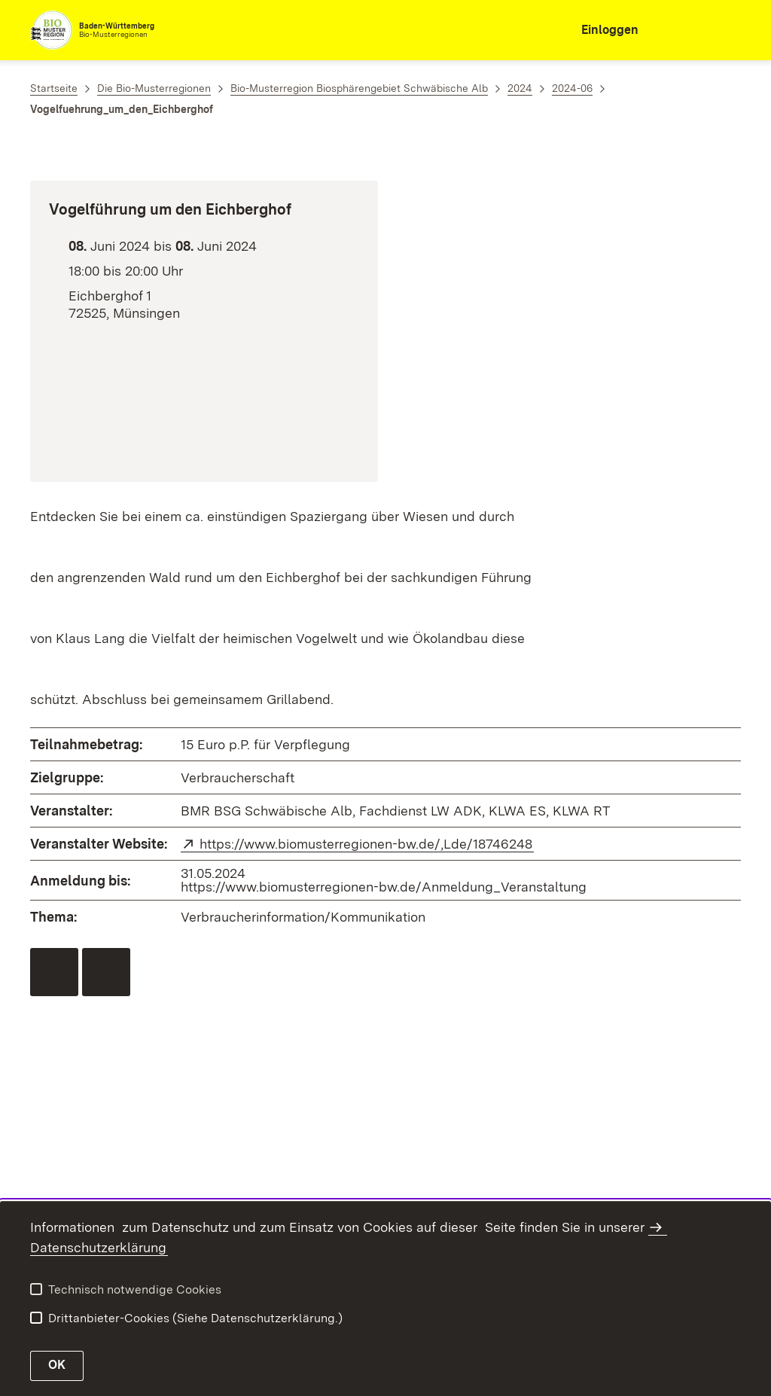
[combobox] (675, 30)
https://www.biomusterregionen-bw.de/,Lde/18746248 (367, 844)
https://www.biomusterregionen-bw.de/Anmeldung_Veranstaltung (384, 887)
